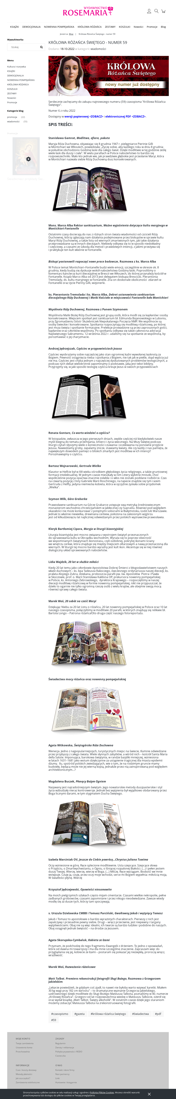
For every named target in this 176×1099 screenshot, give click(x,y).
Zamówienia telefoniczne (28, 1082)
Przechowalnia (23, 1051)
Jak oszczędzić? (23, 1078)
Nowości (11, 97)
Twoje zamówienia (25, 1043)
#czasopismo (59, 1014)
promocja (12, 117)
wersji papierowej (76, 116)
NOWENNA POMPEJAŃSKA (21, 80)
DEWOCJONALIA (15, 75)
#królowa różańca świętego (108, 1014)
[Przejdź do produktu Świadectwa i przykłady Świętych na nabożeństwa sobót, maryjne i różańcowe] (26, 159)
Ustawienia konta (24, 1047)
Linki (57, 1078)
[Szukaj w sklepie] (23, 47)
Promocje (12, 102)
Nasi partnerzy (62, 1074)
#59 (53, 1020)
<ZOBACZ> (96, 116)
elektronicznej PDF (118, 116)
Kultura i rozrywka (16, 66)
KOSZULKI (12, 88)
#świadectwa (140, 1014)
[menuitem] (14, 27)
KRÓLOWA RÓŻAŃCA (18, 84)
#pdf (158, 1014)
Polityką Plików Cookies (102, 1092)
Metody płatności (24, 1074)
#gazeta (79, 1014)
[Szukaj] (41, 47)
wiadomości (13, 121)
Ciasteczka (60, 1055)
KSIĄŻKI (11, 71)
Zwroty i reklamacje (64, 1047)
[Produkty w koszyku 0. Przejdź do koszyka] (164, 13)
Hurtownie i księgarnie (66, 1082)
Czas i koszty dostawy (26, 1070)
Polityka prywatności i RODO (68, 1051)
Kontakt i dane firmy (64, 1070)
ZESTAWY (11, 93)
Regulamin (60, 1043)
